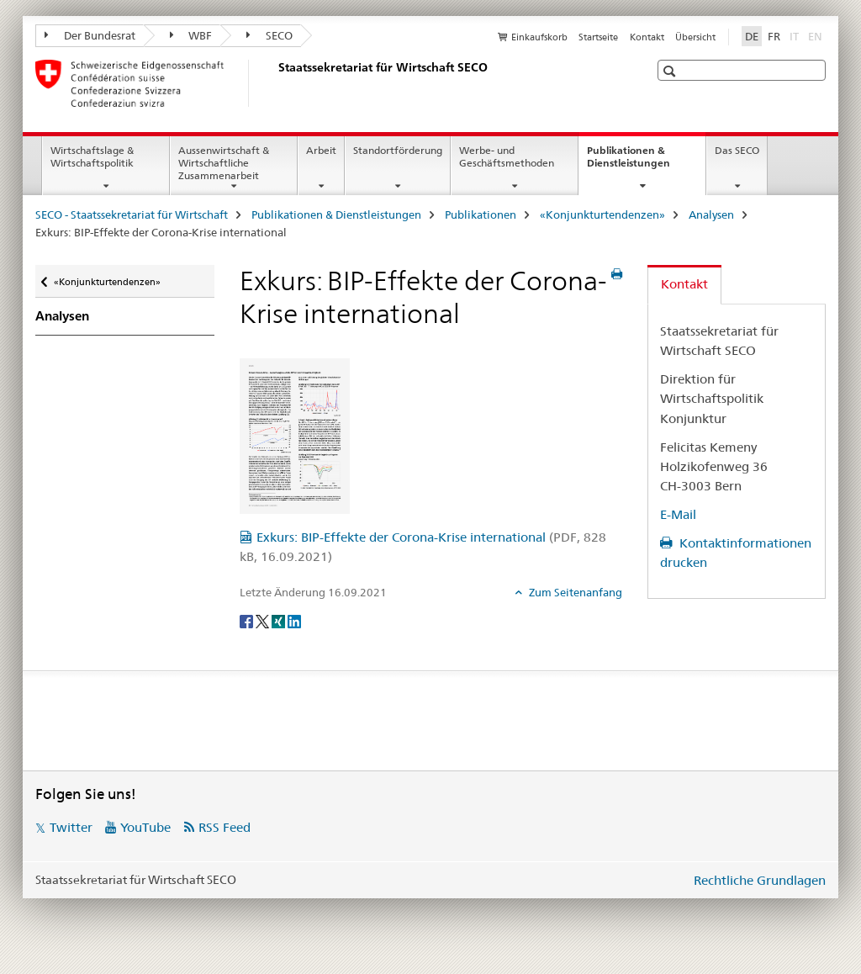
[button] (671, 71)
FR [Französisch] (774, 36)
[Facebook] (248, 620)
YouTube (145, 827)
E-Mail (678, 514)
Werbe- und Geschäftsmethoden (506, 156)
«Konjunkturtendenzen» (602, 214)
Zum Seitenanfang (574, 592)
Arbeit (321, 150)
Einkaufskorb (539, 37)
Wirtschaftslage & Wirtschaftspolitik (92, 156)
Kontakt (647, 37)
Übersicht (695, 37)
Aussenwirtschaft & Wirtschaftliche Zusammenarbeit (223, 163)
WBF (191, 35)
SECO (269, 35)
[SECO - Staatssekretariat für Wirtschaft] (275, 83)
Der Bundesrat (90, 35)
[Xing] (280, 620)
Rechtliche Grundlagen (760, 880)
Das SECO (737, 150)
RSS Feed (224, 827)
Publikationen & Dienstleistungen (646, 162)
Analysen (711, 214)
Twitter (71, 827)
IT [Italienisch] (796, 35)
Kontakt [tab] (684, 284)
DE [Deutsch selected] (751, 36)
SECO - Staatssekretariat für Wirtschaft (131, 214)
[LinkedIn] (294, 620)
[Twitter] (264, 620)
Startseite (598, 37)
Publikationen (480, 214)
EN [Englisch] (817, 35)
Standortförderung (397, 150)
